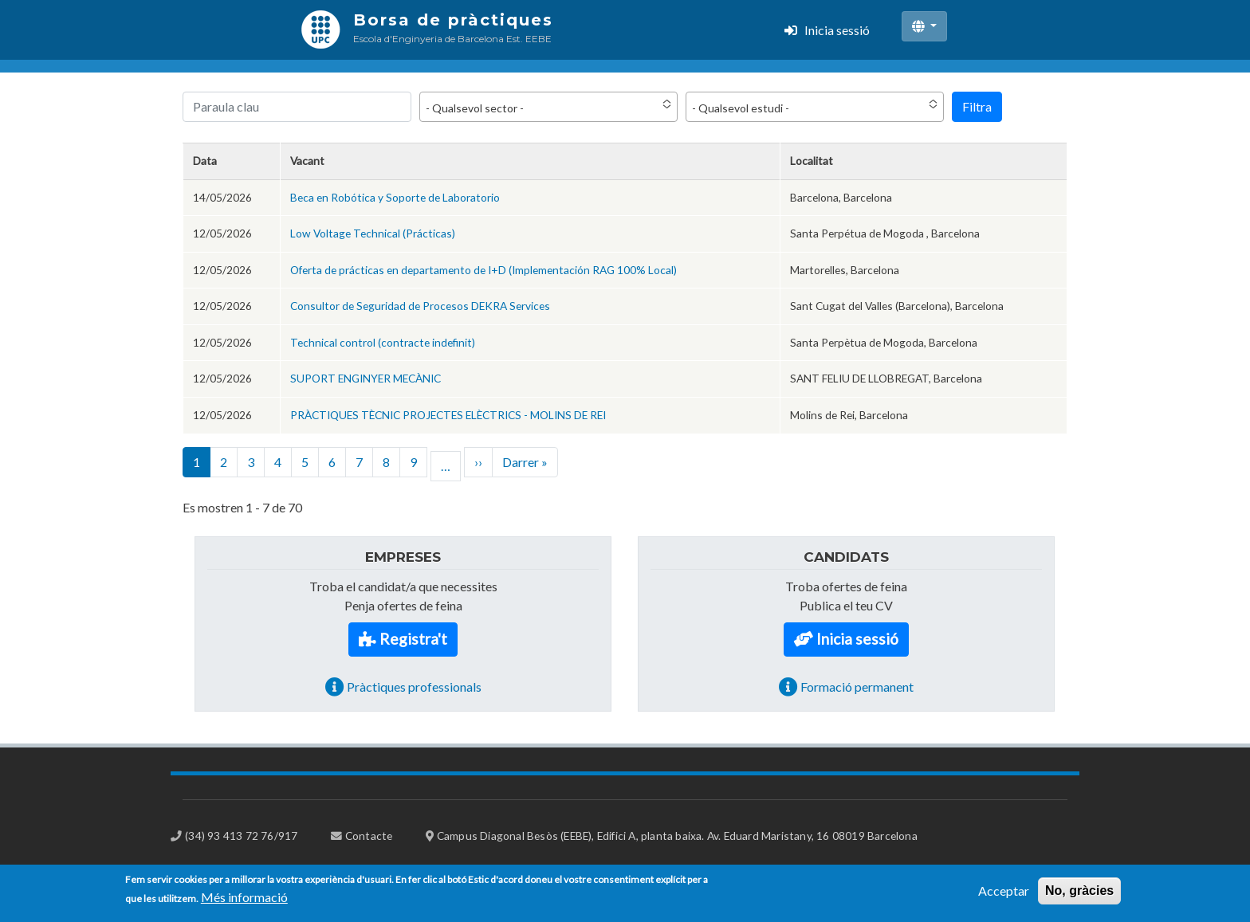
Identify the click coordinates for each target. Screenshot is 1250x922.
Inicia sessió (837, 29)
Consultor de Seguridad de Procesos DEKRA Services (420, 305)
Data (205, 160)
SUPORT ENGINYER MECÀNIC (365, 378)
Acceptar (1003, 896)
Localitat (811, 160)
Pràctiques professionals (414, 686)
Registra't (413, 639)
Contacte (369, 835)
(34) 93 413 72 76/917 (241, 835)
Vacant (307, 160)
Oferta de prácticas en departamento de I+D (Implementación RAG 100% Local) (483, 270)
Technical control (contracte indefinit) (382, 342)
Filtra (977, 106)
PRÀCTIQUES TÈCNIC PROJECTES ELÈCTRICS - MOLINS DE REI (448, 415)
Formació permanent (857, 686)
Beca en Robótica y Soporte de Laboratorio (395, 197)
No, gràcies (1079, 896)
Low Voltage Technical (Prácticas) (372, 233)
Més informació (244, 902)
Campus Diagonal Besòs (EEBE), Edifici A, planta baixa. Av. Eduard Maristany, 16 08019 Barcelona (677, 835)
